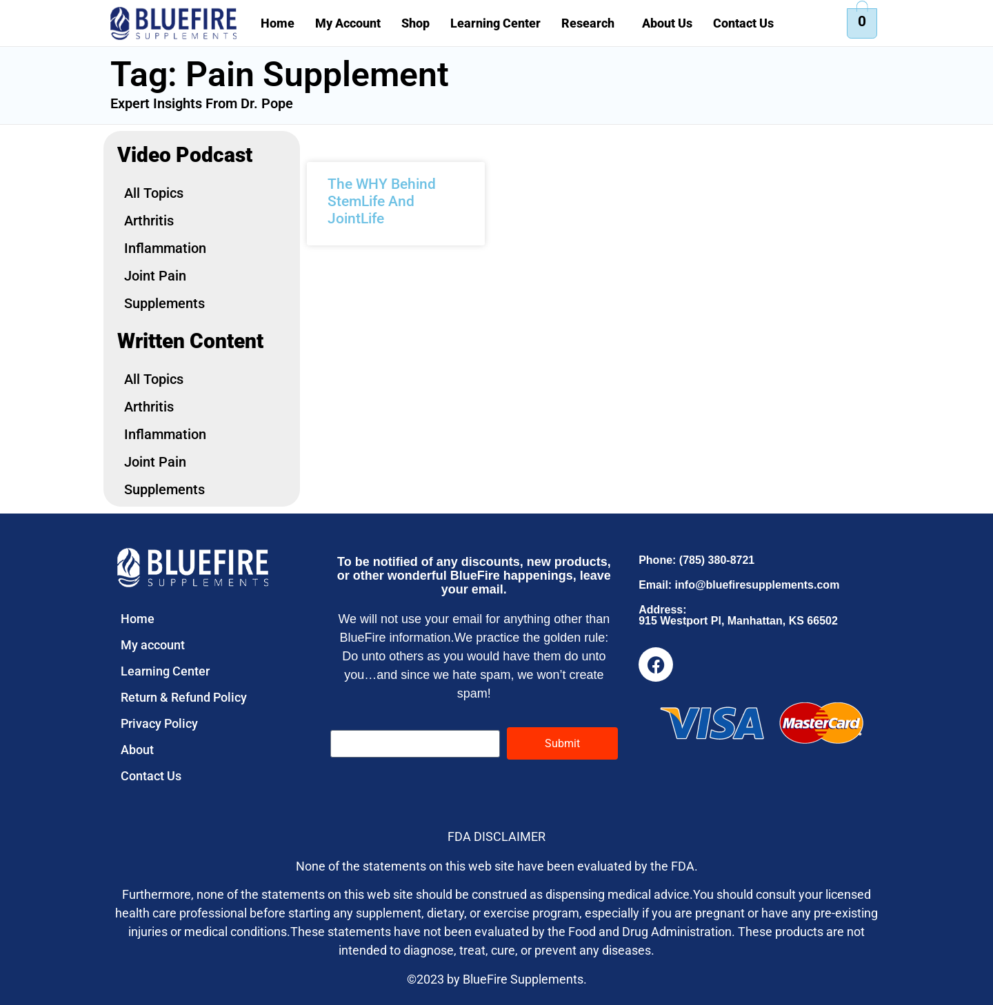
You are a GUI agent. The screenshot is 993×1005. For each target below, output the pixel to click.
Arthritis (149, 220)
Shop (415, 23)
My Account (348, 23)
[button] (591, 23)
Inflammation (165, 248)
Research (587, 23)
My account (153, 645)
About (137, 749)
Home (277, 23)
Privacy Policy (159, 723)
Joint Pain (155, 275)
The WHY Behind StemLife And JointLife (382, 201)
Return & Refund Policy (184, 697)
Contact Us (743, 23)
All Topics (153, 193)
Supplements (164, 303)
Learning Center (495, 23)
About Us (667, 23)
